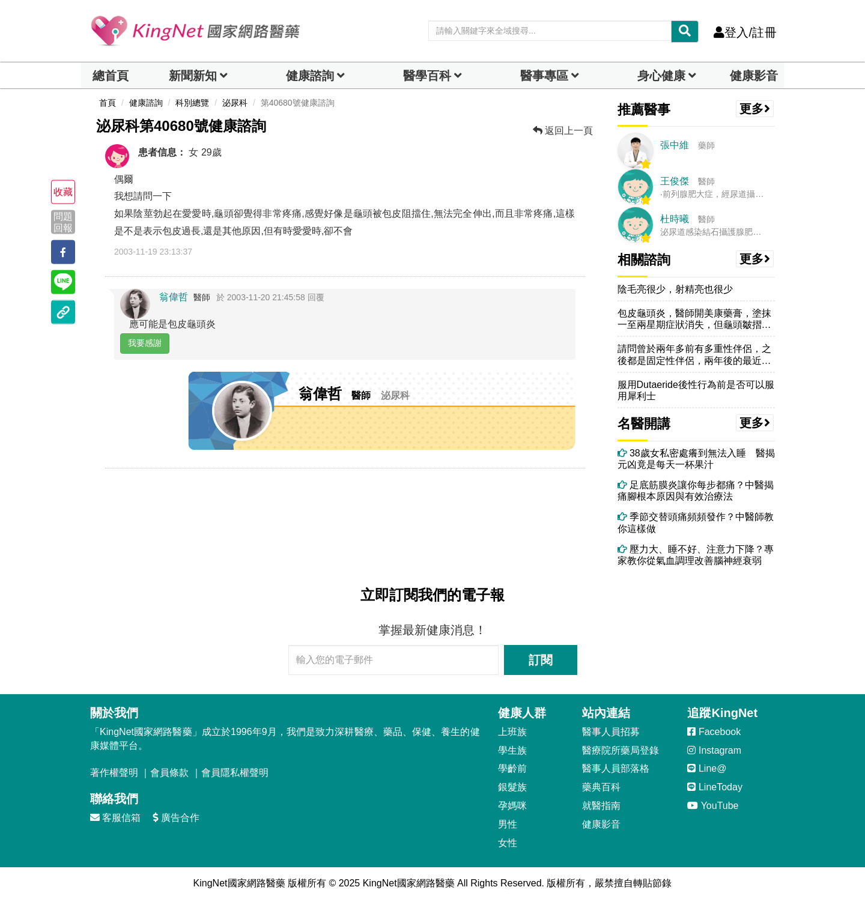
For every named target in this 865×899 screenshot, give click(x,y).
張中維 (674, 145)
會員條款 (169, 772)
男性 (507, 824)
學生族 (512, 750)
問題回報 (63, 221)
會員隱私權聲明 (235, 772)
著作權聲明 (114, 772)
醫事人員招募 (611, 732)
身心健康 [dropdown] (661, 75)
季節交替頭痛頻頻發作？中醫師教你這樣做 (696, 522)
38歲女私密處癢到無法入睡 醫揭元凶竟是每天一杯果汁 (696, 459)
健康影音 (754, 75)
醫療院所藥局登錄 (620, 750)
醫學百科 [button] (427, 75)
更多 (755, 108)
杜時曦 (674, 219)
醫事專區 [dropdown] (544, 75)
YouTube (712, 806)
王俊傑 (674, 181)
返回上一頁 (563, 131)
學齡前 (512, 768)
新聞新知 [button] (193, 75)
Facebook (714, 732)
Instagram (714, 750)
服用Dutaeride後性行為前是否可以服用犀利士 (696, 390)
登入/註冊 (745, 32)
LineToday (714, 787)
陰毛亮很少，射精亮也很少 (675, 289)
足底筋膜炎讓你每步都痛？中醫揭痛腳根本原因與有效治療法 (696, 490)
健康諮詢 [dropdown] (310, 75)
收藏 (63, 192)
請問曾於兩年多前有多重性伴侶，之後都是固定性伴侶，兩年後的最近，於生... (694, 355)
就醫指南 (601, 806)
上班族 (512, 732)
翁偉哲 (173, 297)
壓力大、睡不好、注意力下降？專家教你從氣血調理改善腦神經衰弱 (696, 555)
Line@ (706, 768)
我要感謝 (145, 343)
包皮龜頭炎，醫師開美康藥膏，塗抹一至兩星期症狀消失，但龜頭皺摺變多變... (694, 319)
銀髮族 (512, 787)
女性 (507, 843)
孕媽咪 (512, 806)
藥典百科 (601, 787)
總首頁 (111, 75)
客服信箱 (115, 818)
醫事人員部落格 (615, 768)
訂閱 (541, 660)
